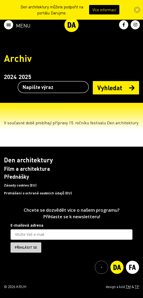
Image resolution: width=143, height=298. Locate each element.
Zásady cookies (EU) (20, 185)
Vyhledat (116, 88)
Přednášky (16, 176)
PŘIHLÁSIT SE (26, 247)
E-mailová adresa (27, 225)
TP (137, 286)
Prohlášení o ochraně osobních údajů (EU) (38, 193)
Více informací (104, 9)
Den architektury (28, 160)
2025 (25, 76)
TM (128, 286)
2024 (10, 76)
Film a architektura (27, 168)
